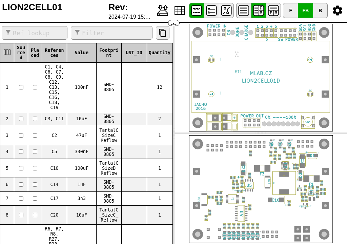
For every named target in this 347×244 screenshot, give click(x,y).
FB (305, 10)
